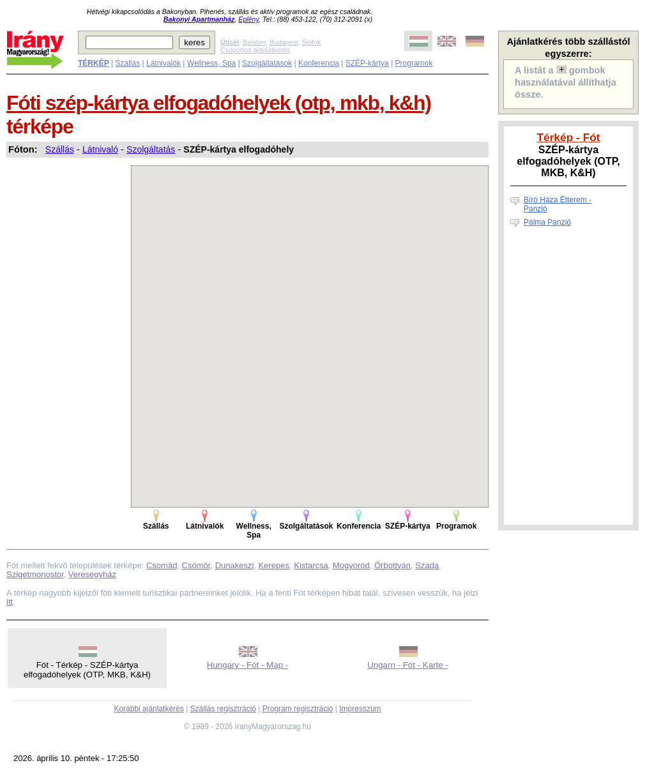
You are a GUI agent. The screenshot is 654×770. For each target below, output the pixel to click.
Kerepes (274, 565)
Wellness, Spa (211, 63)
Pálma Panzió (547, 222)
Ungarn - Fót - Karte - (407, 665)
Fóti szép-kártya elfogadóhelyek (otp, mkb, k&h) (218, 102)
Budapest (284, 42)
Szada (427, 565)
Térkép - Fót (568, 137)
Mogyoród (351, 565)
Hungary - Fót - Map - (247, 665)
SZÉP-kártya (367, 63)
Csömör (196, 565)
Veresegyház (92, 574)
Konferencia (318, 63)
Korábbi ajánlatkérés (148, 708)
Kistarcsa (311, 565)
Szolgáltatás (150, 149)
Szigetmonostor (35, 574)
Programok (414, 63)
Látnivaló (100, 149)
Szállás (127, 63)
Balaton (254, 42)
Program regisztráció (297, 708)
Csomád (161, 565)
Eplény (248, 19)
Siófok (311, 42)
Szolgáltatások (267, 63)
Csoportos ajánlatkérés (255, 50)
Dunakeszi (234, 565)
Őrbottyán (392, 565)
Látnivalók (163, 63)
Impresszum (360, 708)
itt (9, 602)
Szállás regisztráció (223, 708)
